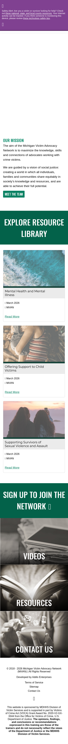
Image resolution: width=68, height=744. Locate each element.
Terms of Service (34, 682)
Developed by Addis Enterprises (34, 677)
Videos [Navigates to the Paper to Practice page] (34, 555)
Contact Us (34, 691)
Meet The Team (14, 194)
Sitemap (34, 686)
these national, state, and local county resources (28, 13)
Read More (12, 316)
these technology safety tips (36, 18)
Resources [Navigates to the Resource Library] (34, 602)
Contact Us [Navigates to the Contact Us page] (34, 649)
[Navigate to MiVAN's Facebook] (34, 698)
